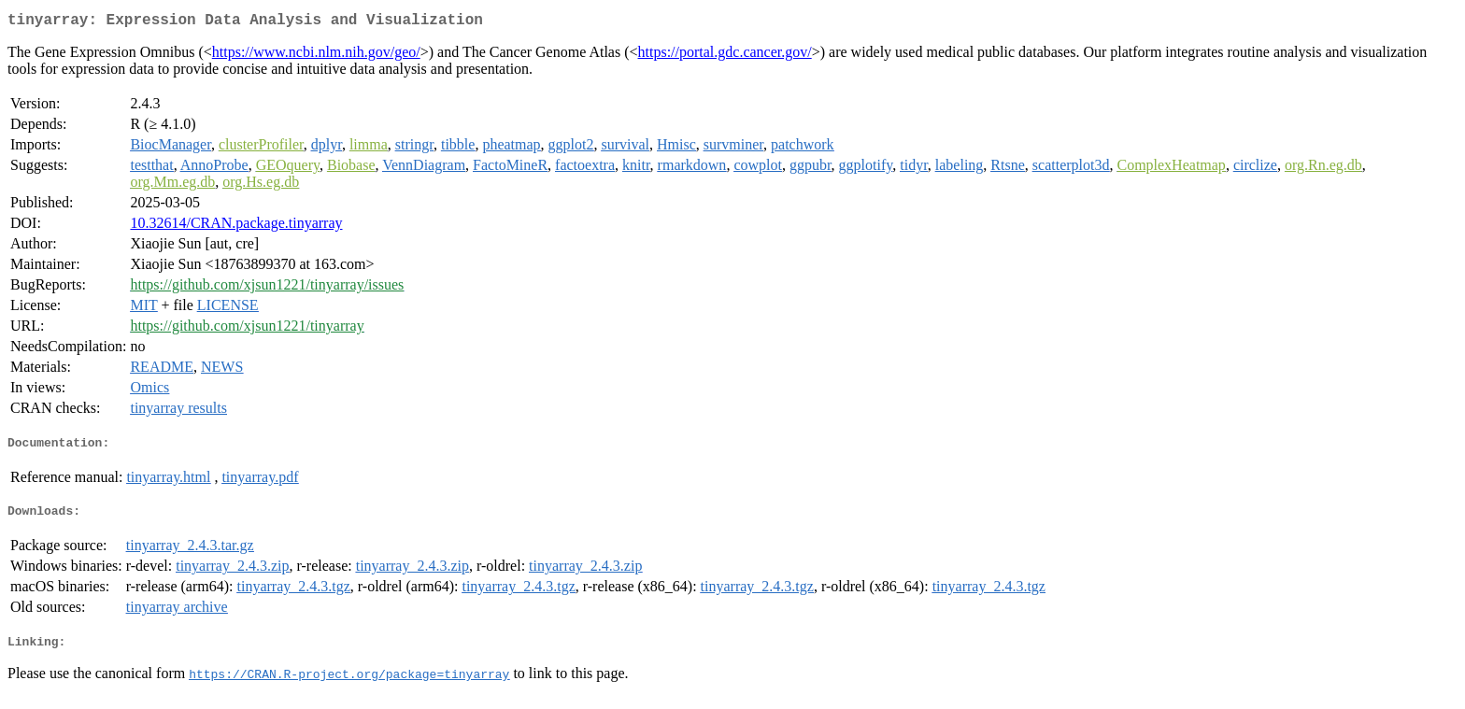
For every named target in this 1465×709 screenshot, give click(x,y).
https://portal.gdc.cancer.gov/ (725, 56)
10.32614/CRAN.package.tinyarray (236, 226)
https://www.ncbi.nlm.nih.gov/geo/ (316, 56)
